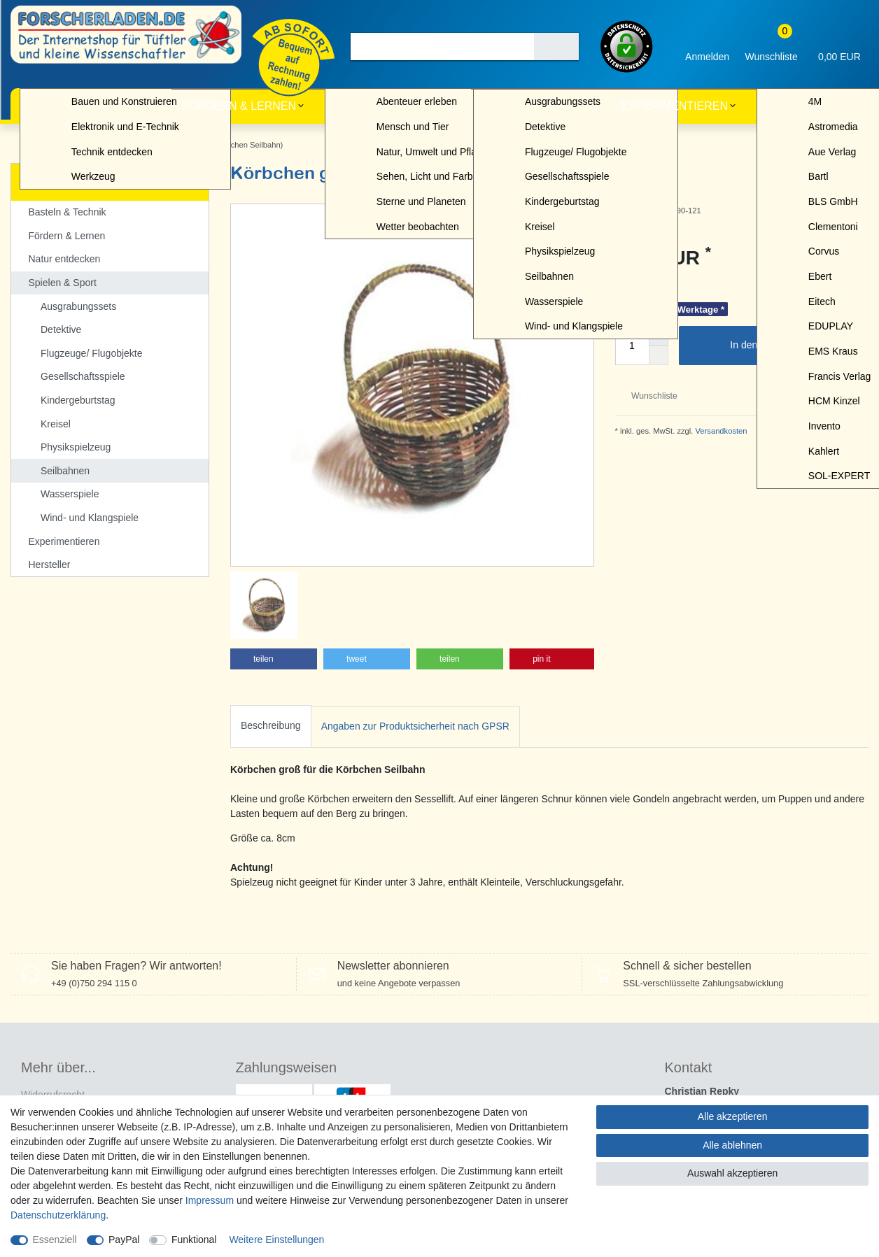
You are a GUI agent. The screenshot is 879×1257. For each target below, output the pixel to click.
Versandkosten (720, 431)
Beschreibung (271, 665)
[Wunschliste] (771, 46)
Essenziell (55, 1239)
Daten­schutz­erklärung (58, 1215)
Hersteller (803, 106)
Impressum (209, 1200)
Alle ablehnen (732, 1145)
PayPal (123, 1239)
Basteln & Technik (86, 106)
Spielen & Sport (532, 106)
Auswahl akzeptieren (732, 1173)
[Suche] (556, 46)
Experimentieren (674, 106)
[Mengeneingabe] (632, 345)
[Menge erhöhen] (658, 336)
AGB (31, 1078)
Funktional (194, 1239)
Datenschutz (48, 1056)
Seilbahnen (114, 145)
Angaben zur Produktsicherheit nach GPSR (415, 666)
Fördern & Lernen (238, 106)
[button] (273, 598)
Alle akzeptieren (733, 1116)
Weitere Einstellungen (276, 1239)
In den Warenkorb (794, 345)
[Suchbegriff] (442, 46)
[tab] (270, 665)
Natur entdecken (389, 106)
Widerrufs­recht (53, 1033)
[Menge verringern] (658, 355)
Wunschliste (649, 396)
